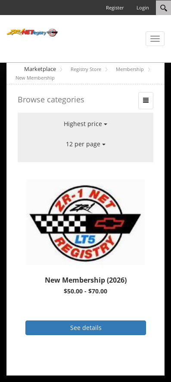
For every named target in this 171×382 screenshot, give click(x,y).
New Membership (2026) (86, 280)
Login (143, 7)
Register (115, 7)
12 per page (86, 144)
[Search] (163, 7)
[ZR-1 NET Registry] (32, 32)
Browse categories (51, 99)
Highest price (85, 124)
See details (86, 327)
